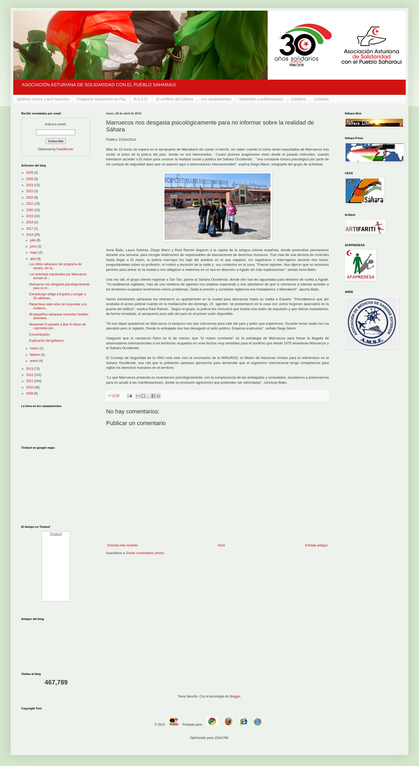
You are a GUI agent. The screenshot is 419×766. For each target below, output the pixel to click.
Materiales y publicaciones (261, 99)
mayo (34, 252)
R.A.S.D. (141, 99)
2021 (30, 204)
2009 (30, 393)
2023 (30, 191)
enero (34, 361)
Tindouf (56, 534)
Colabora (298, 99)
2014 (30, 235)
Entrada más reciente (122, 545)
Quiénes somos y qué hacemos (43, 99)
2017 (30, 228)
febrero (35, 355)
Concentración (39, 334)
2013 (30, 369)
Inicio (221, 545)
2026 (30, 172)
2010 (30, 387)
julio (33, 240)
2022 (30, 197)
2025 (30, 179)
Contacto (321, 99)
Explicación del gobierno (46, 341)
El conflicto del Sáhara (174, 99)
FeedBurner (64, 149)
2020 (30, 210)
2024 (30, 185)
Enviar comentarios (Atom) (145, 553)
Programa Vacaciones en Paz (101, 99)
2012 (30, 375)
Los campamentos (216, 99)
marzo (35, 348)
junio (34, 246)
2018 (30, 222)
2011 (30, 381)
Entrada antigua (316, 545)
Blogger (234, 696)
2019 (30, 216)
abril (33, 259)
